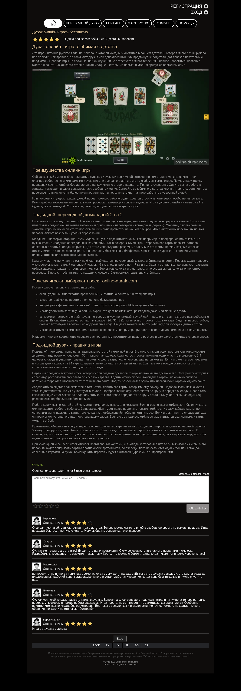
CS (146, 645)
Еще (119, 638)
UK (117, 645)
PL (127, 645)
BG (137, 645)
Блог (96, 645)
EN (107, 645)
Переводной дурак (82, 23)
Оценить (197, 508)
